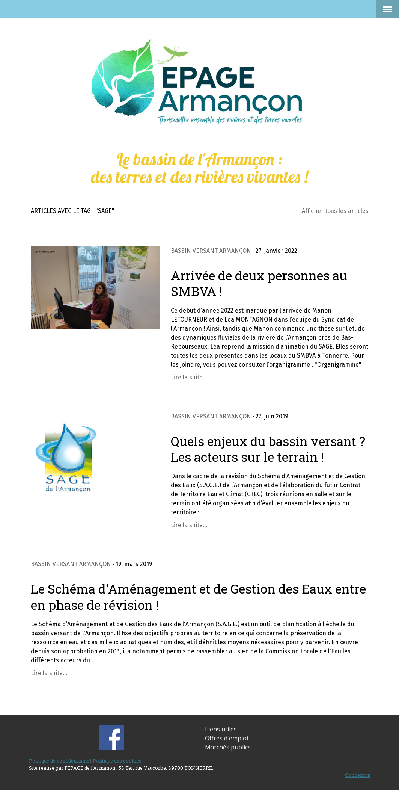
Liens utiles (221, 729)
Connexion (357, 775)
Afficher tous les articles (335, 210)
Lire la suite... (189, 377)
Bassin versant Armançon (211, 250)
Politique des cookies (117, 761)
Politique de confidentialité (59, 761)
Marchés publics (228, 747)
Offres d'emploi (226, 738)
